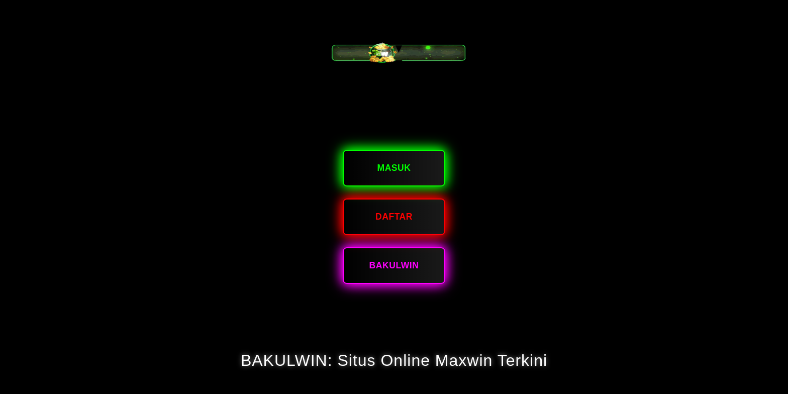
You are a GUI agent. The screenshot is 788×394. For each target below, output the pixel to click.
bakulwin (394, 265)
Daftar (394, 217)
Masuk (394, 168)
